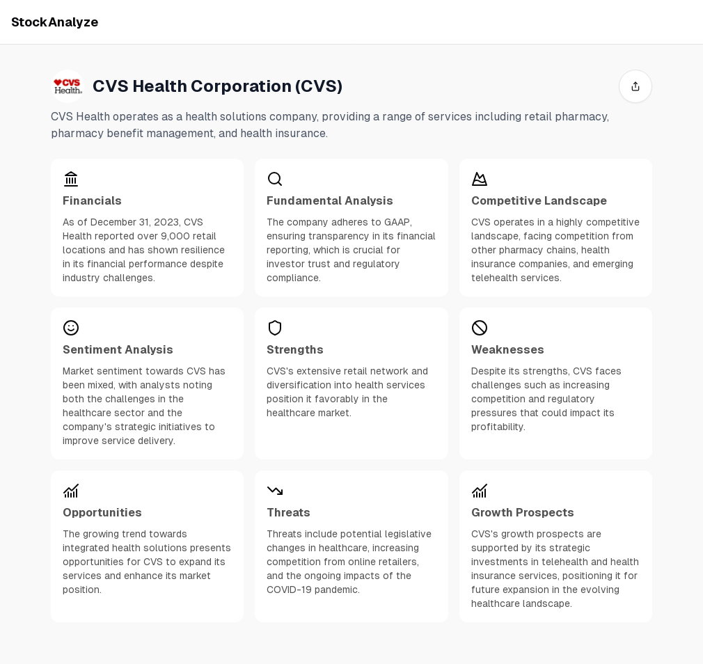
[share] (635, 86)
